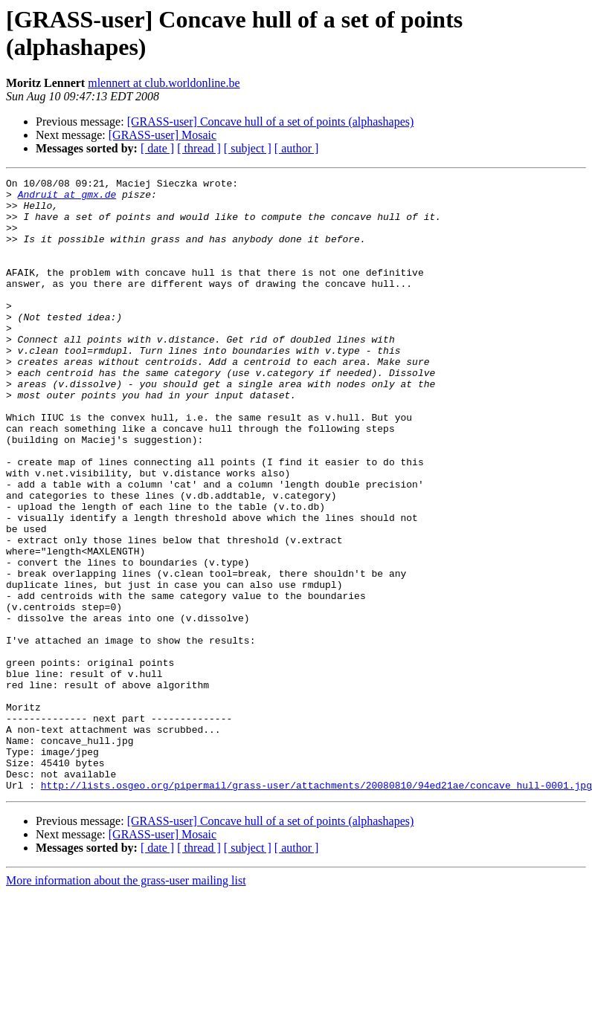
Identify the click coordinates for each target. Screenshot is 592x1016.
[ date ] (157, 148)
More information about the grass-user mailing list (126, 1003)
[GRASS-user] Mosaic (162, 135)
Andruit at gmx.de (67, 198)
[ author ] (296, 148)
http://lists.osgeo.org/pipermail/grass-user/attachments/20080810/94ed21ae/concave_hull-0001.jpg (316, 907)
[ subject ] (247, 148)
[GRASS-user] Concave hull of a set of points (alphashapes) (270, 121)
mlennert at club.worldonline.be (163, 83)
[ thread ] (199, 148)
